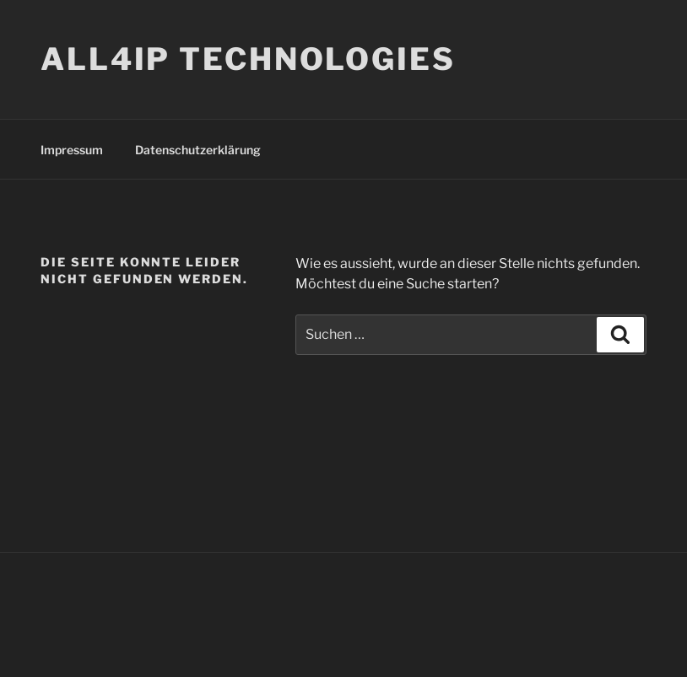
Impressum (72, 149)
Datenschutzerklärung (198, 149)
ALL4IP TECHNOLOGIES (248, 59)
